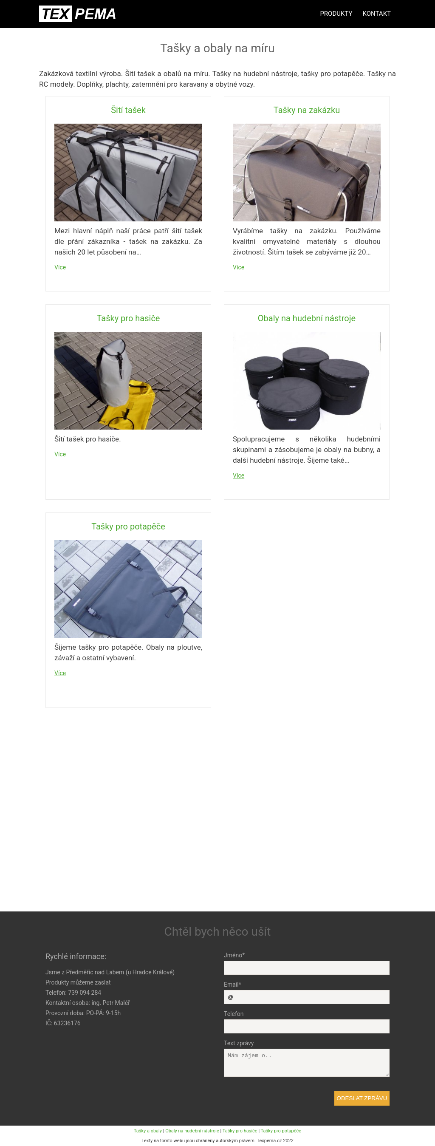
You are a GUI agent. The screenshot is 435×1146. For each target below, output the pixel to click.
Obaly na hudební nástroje (307, 318)
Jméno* (234, 955)
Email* (232, 984)
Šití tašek (128, 110)
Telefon (234, 1013)
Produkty (336, 13)
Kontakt (376, 13)
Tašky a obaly (148, 1131)
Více (60, 267)
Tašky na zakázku (307, 110)
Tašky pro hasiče (128, 318)
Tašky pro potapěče (128, 526)
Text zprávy (239, 1043)
